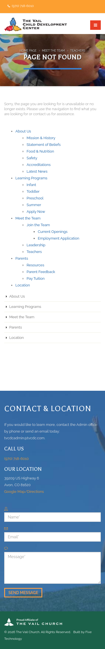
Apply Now (36, 211)
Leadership (36, 245)
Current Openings (52, 232)
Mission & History (41, 138)
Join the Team (38, 225)
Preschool (35, 198)
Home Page (28, 50)
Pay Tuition (36, 278)
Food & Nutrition (40, 151)
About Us (23, 131)
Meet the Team (53, 50)
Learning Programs (31, 178)
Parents (21, 258)
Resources (35, 265)
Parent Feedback (41, 272)
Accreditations (39, 165)
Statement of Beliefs (44, 145)
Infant (31, 185)
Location (22, 285)
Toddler (33, 191)
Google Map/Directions (24, 491)
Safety (32, 158)
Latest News (37, 171)
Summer (34, 205)
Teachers (77, 50)
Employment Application (58, 238)
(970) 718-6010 (22, 6)
